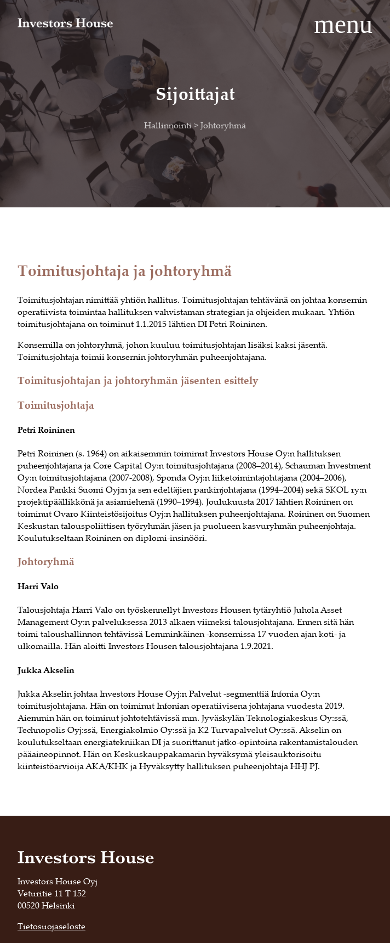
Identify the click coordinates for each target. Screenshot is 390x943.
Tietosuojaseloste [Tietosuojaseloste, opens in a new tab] (51, 926)
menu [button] (343, 23)
